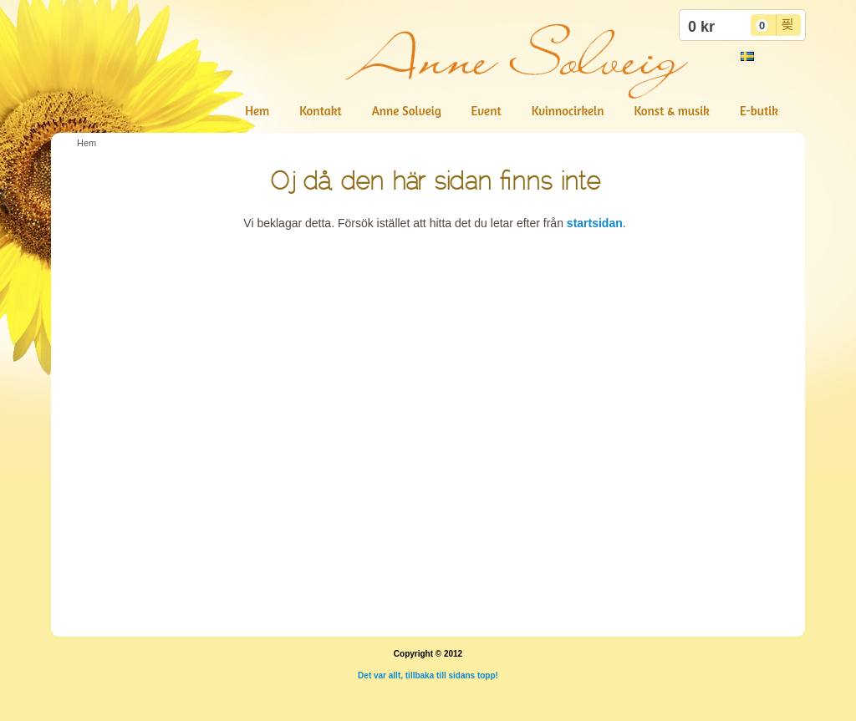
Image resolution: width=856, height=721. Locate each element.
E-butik (759, 111)
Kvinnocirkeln (568, 111)
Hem (257, 111)
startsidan (595, 223)
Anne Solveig (406, 111)
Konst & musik (671, 111)
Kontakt (320, 111)
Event (486, 111)
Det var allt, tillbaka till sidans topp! (428, 675)
